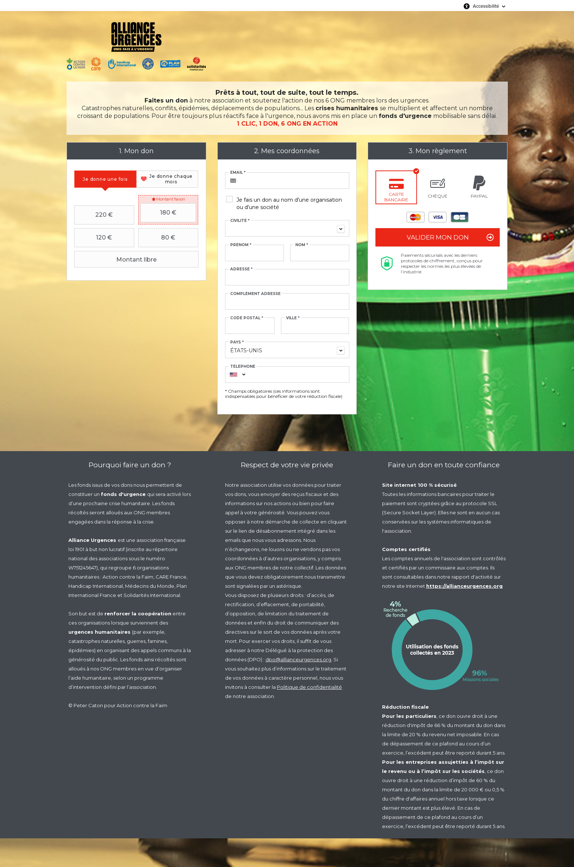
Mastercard (415, 217)
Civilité (240, 221)
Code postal (246, 318)
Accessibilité (486, 6)
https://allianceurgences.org (464, 586)
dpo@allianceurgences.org (298, 659)
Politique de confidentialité (309, 687)
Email (238, 172)
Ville (293, 318)
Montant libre (116, 259)
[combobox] (287, 228)
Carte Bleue (459, 217)
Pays (237, 342)
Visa (437, 217)
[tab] (105, 179)
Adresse (241, 269)
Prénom (241, 245)
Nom (301, 245)
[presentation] (105, 179)
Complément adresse (255, 294)
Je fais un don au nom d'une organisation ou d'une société (289, 204)
